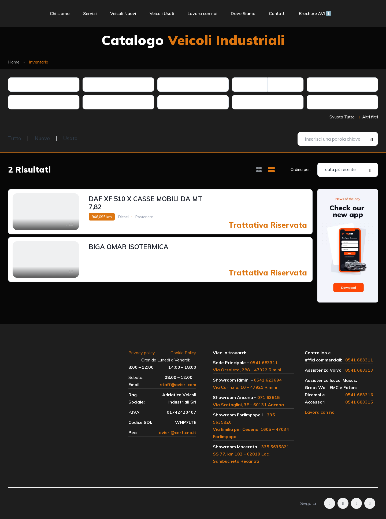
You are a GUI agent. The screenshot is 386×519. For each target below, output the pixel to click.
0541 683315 (359, 402)
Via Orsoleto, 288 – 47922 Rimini (247, 369)
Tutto (14, 138)
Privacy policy (144, 352)
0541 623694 (268, 380)
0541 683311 (264, 362)
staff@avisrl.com (178, 384)
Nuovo (42, 138)
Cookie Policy (183, 352)
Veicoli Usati (162, 13)
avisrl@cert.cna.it (177, 432)
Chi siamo (60, 13)
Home (14, 62)
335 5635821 (275, 446)
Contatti (277, 13)
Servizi (90, 13)
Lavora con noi (202, 13)
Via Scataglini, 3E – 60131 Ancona (248, 404)
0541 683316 (359, 394)
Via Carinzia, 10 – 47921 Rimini (245, 387)
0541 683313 (359, 370)
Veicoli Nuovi (123, 13)
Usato (70, 138)
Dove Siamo (243, 13)
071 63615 (268, 397)
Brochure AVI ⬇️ (315, 13)
